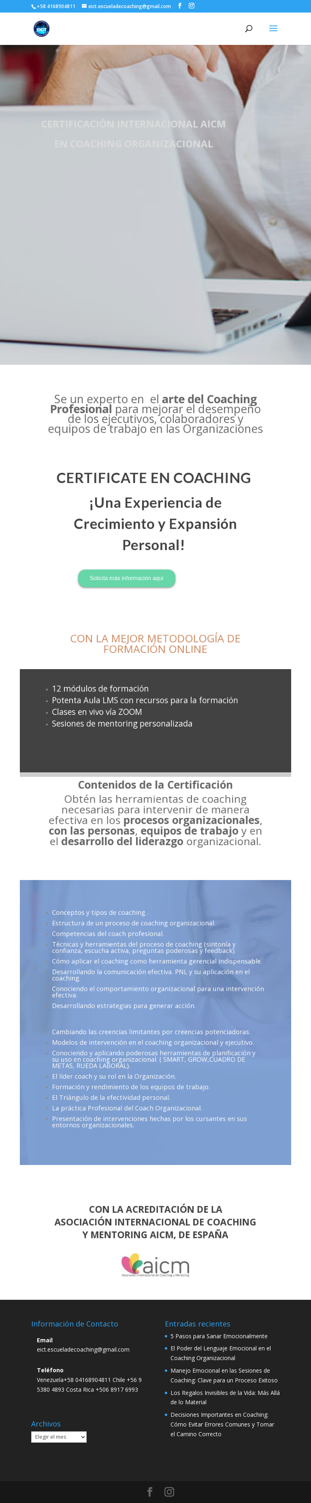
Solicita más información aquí (137, 548)
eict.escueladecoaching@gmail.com (83, 1349)
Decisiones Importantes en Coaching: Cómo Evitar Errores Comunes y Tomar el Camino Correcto (222, 1424)
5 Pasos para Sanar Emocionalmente (219, 1336)
